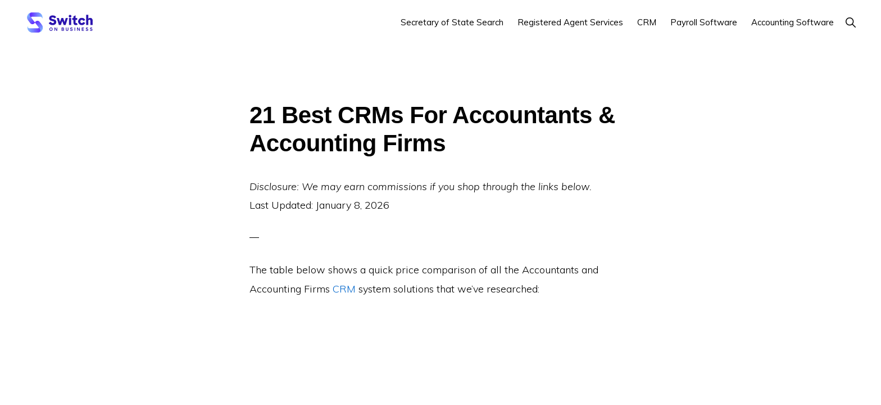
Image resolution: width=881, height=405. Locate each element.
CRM (344, 288)
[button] (850, 22)
